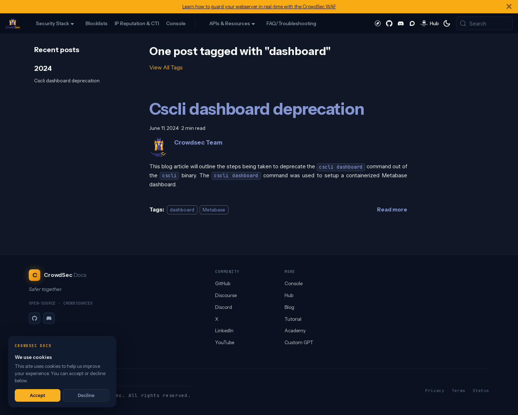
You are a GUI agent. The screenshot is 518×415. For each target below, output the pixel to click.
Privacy (435, 390)
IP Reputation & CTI (137, 23)
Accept (37, 395)
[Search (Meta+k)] (484, 23)
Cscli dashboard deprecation (67, 80)
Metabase (214, 210)
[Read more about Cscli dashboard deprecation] (392, 209)
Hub (289, 295)
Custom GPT (299, 342)
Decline (86, 395)
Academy (295, 330)
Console (176, 23)
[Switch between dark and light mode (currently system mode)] (446, 23)
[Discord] (49, 318)
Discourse (226, 295)
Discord (223, 307)
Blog (289, 307)
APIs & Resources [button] (229, 23)
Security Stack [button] (52, 23)
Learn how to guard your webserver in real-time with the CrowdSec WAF (259, 6)
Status (481, 390)
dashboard (182, 210)
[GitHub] (34, 318)
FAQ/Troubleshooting (291, 23)
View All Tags (166, 67)
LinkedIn (224, 330)
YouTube (224, 342)
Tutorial (293, 319)
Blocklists (97, 23)
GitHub (222, 283)
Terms (458, 390)
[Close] (509, 6)
